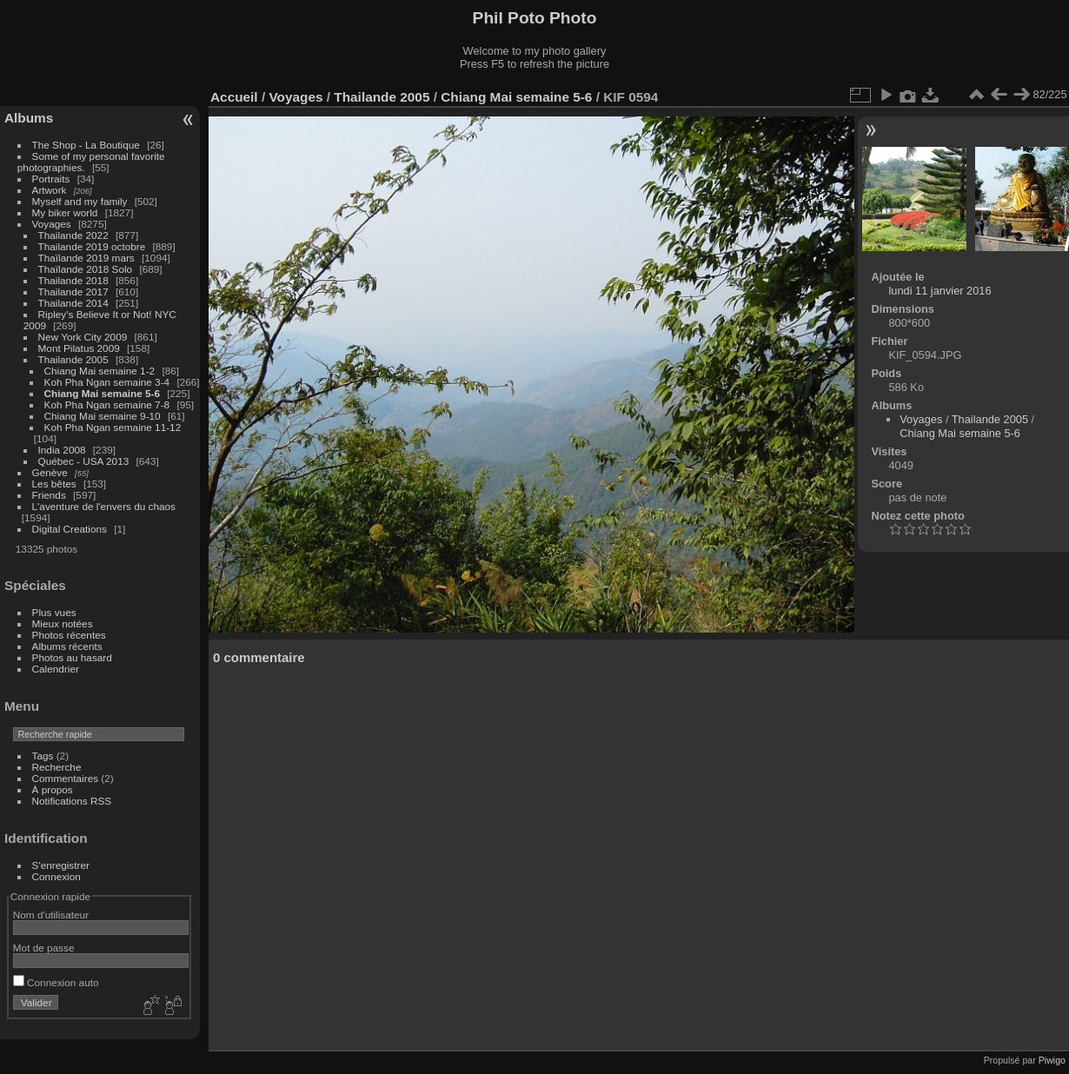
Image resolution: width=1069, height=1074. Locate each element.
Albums (28, 117)
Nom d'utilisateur (51, 914)
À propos (52, 789)
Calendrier (55, 668)
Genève (50, 472)
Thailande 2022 (73, 235)
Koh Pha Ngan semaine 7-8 (107, 404)
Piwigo (1052, 1060)
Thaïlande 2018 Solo (85, 269)
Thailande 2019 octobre (92, 246)
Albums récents (67, 646)
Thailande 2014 (73, 302)
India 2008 (62, 449)
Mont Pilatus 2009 (79, 348)
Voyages (51, 223)
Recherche (57, 766)
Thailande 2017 (73, 291)
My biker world (65, 212)
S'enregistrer (61, 865)
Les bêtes (54, 483)
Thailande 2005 (73, 359)
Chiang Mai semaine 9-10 (102, 415)
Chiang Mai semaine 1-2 (100, 370)
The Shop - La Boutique (86, 144)
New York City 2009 (83, 336)
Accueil (234, 97)
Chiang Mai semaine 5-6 (102, 393)
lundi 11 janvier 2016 (939, 290)
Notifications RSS (72, 800)
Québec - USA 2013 (83, 461)
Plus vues (54, 612)
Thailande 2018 (73, 280)
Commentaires (65, 778)
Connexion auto (56, 982)
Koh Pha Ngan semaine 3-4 (107, 382)
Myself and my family (80, 201)
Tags (43, 755)
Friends (49, 495)
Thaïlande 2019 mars (86, 257)
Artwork (49, 190)
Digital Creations (69, 528)
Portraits (51, 178)
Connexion (56, 876)
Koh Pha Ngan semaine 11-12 (113, 427)
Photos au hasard (72, 657)
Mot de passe (44, 947)
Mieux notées (62, 623)
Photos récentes (69, 634)
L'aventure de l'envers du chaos (104, 506)
